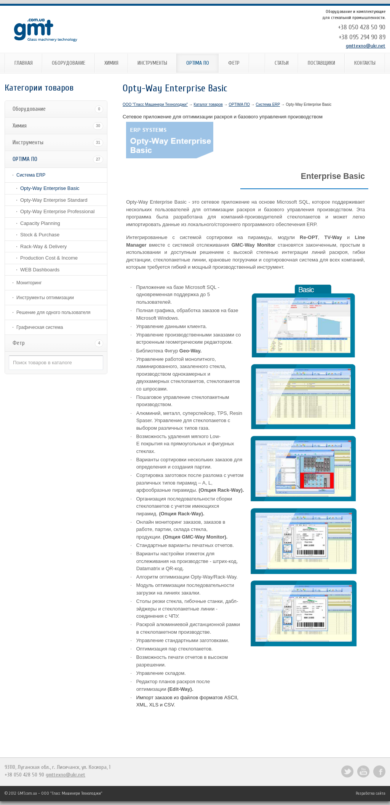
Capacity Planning (40, 223)
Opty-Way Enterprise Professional (57, 211)
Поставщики (321, 63)
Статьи (282, 63)
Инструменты (152, 63)
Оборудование (68, 63)
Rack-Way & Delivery (43, 246)
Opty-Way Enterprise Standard (54, 200)
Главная (23, 63)
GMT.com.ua (27, 793)
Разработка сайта (370, 793)
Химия (111, 63)
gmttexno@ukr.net (365, 46)
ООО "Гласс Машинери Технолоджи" (155, 104)
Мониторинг (29, 282)
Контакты (365, 63)
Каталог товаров (208, 104)
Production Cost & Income (49, 258)
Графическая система (39, 327)
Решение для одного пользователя (53, 312)
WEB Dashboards (39, 270)
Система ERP (30, 175)
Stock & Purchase (39, 235)
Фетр (234, 63)
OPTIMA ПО (197, 63)
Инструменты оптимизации (45, 297)
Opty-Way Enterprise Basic (50, 188)
